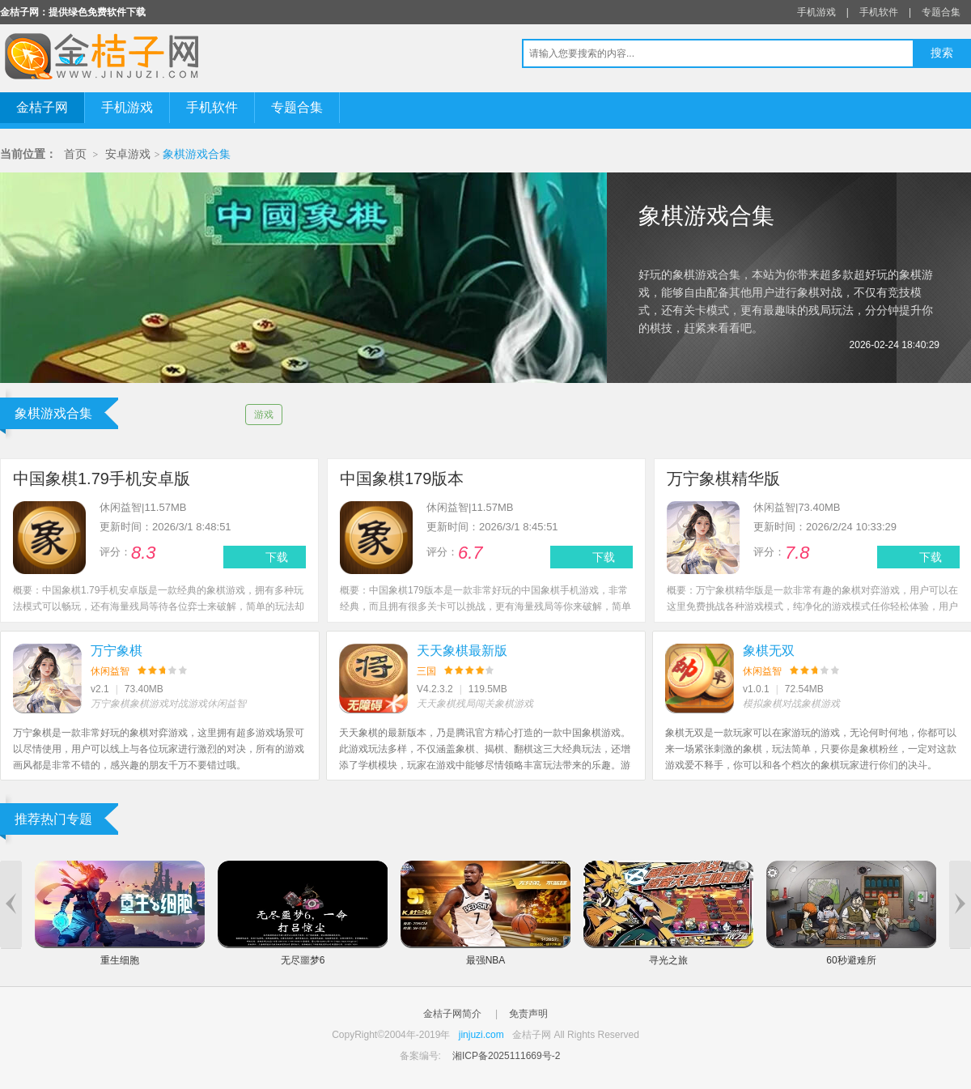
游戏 (263, 414)
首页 (75, 154)
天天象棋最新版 (462, 650)
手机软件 (878, 12)
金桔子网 (42, 107)
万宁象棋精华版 (723, 478)
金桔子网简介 (452, 1013)
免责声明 (528, 1013)
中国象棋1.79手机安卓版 (101, 478)
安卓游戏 (128, 154)
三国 (426, 671)
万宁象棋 (116, 650)
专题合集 (941, 12)
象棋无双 (769, 650)
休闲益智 (110, 671)
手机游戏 (816, 12)
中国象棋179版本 (402, 478)
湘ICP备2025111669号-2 (506, 1055)
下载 (276, 557)
